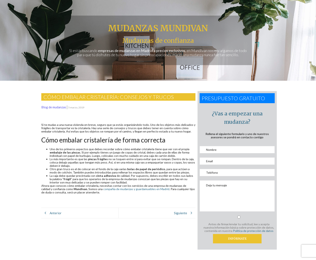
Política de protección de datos (253, 231)
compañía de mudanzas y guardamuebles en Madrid (136, 189)
